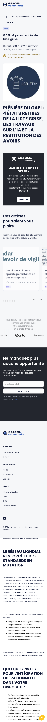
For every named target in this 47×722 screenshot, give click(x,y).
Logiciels (6, 479)
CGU (15, 401)
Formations (8, 474)
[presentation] (22, 409)
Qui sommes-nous (11, 452)
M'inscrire (23, 199)
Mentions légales (10, 492)
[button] (41, 5)
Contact (6, 457)
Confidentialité (9, 505)
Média (5, 470)
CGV (5, 496)
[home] (13, 5)
